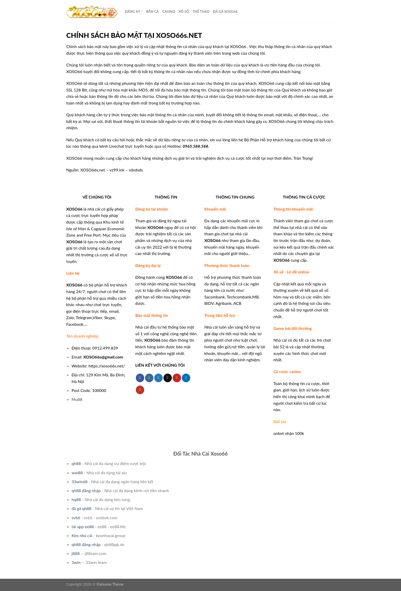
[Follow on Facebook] (140, 378)
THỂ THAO (201, 11)
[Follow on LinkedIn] (186, 378)
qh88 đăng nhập (86, 490)
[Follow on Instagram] (149, 378)
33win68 (79, 481)
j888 (76, 553)
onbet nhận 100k (288, 433)
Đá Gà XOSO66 (225, 11)
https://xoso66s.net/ (106, 365)
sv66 (76, 517)
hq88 (76, 499)
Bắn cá (152, 11)
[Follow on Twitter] (158, 378)
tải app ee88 (83, 526)
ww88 (77, 472)
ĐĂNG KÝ (134, 11)
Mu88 (77, 399)
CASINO (168, 11)
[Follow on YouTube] (140, 390)
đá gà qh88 (82, 508)
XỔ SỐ (184, 11)
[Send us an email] (167, 378)
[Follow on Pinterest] (177, 378)
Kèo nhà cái (82, 535)
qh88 (76, 463)
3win (76, 562)
